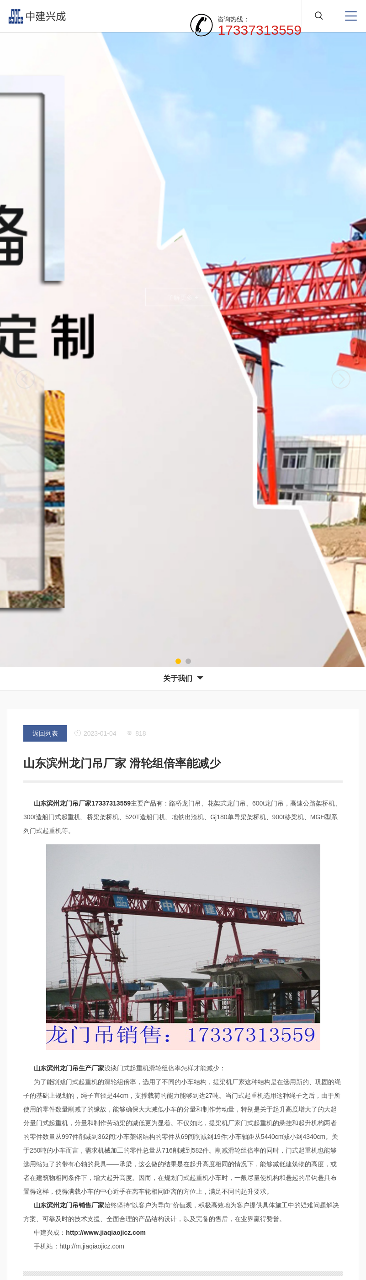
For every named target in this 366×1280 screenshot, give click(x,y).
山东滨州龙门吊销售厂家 (69, 1205)
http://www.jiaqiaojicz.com (106, 1232)
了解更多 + (182, 297)
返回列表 (45, 733)
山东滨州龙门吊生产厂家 (69, 1068)
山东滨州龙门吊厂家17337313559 (82, 803)
